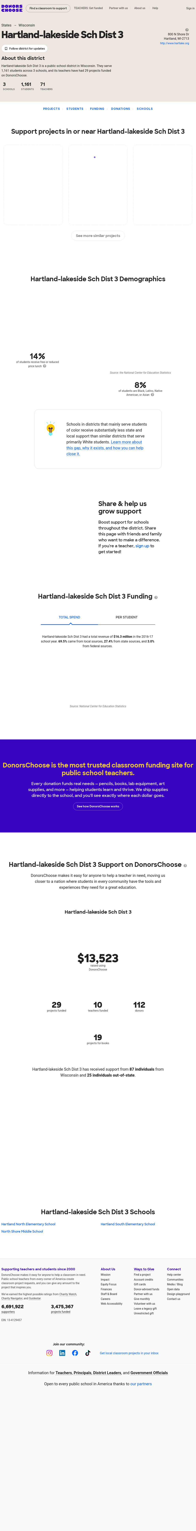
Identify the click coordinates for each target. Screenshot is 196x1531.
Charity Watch (68, 1294)
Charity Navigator (11, 1298)
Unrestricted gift (144, 1313)
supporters (23, 1308)
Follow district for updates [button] (24, 49)
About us (139, 8)
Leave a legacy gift (145, 1308)
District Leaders (107, 1372)
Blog (180, 1284)
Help (155, 8)
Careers (105, 1299)
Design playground (178, 1294)
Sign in (190, 8)
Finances (106, 1289)
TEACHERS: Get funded (88, 8)
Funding (97, 109)
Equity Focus (108, 1284)
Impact (105, 1279)
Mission (105, 1274)
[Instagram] (49, 1353)
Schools (145, 109)
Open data (173, 1289)
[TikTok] (87, 1353)
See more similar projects (98, 235)
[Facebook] (75, 1353)
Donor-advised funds (146, 1289)
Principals (82, 1372)
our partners (141, 1383)
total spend (69, 617)
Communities (175, 1279)
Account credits (143, 1279)
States (6, 25)
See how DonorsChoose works (98, 806)
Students (74, 109)
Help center (174, 1274)
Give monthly (142, 1299)
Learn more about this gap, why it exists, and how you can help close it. (105, 448)
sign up (142, 545)
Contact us (173, 1299)
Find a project (142, 1274)
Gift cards (140, 1284)
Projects (51, 109)
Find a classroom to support (48, 8)
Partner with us (118, 8)
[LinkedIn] (62, 1353)
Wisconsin (27, 25)
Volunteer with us (144, 1303)
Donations (120, 109)
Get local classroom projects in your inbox (129, 1353)
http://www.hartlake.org (174, 43)
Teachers (64, 1372)
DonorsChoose (11, 8)
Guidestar (35, 1298)
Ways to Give (144, 1269)
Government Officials (149, 1372)
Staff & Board (109, 1294)
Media (171, 1284)
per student (127, 617)
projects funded (73, 1308)
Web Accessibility (111, 1303)
